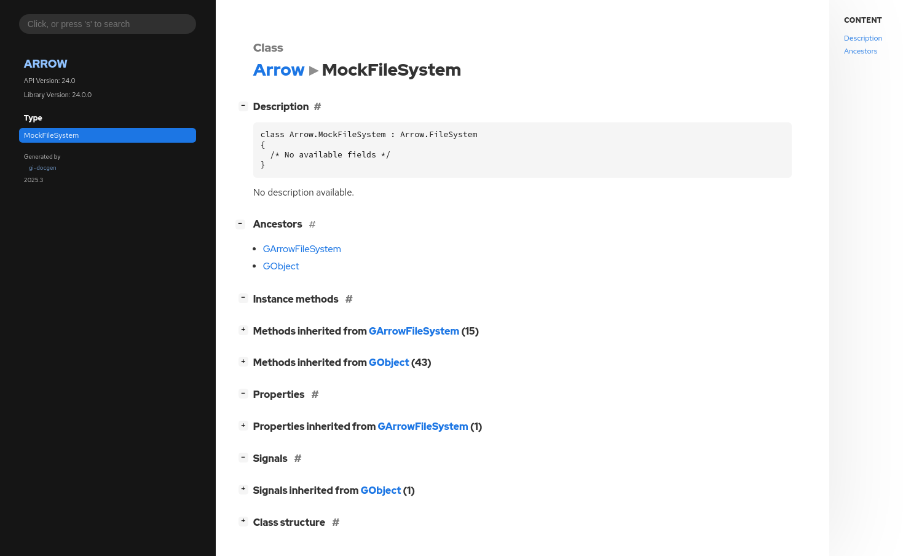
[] (245, 105)
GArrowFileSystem (302, 249)
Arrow (46, 63)
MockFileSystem (51, 135)
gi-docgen (43, 168)
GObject (281, 266)
